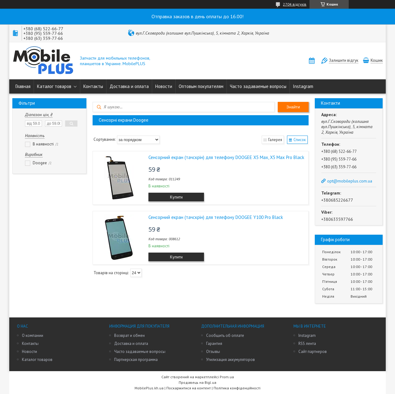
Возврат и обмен (129, 335)
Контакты (93, 86)
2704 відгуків (294, 4)
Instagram (303, 86)
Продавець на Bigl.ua (197, 382)
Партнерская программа (136, 359)
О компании (32, 335)
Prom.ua (227, 377)
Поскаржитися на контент (188, 388)
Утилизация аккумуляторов (230, 359)
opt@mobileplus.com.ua (349, 181)
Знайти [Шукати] (293, 107)
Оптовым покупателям (201, 86)
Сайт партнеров (312, 351)
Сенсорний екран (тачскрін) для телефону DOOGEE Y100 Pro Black (215, 217)
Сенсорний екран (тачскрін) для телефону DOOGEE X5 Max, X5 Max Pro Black (226, 157)
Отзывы (213, 351)
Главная (23, 86)
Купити (176, 197)
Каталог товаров (54, 86)
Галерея (274, 139)
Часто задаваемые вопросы (258, 86)
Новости (163, 86)
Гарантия (214, 343)
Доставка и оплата (129, 86)
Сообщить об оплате (225, 335)
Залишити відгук (343, 60)
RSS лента (307, 343)
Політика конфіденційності (237, 388)
